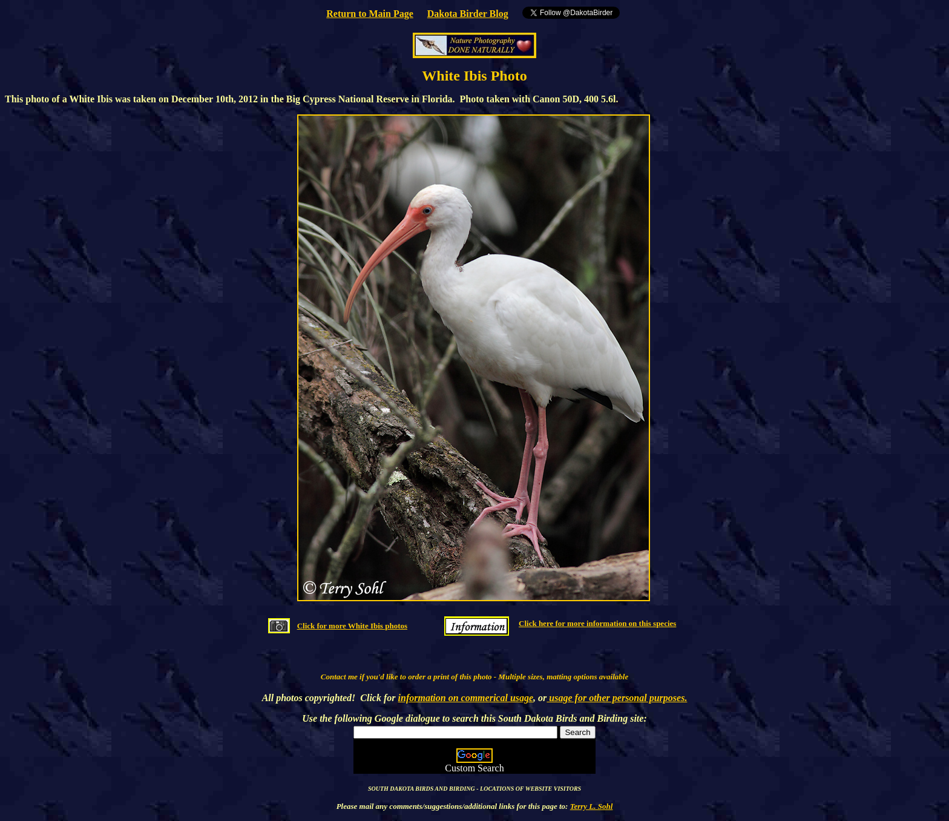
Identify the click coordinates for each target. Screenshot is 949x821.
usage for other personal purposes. (617, 698)
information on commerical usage (466, 698)
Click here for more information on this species (597, 623)
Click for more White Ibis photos (352, 625)
